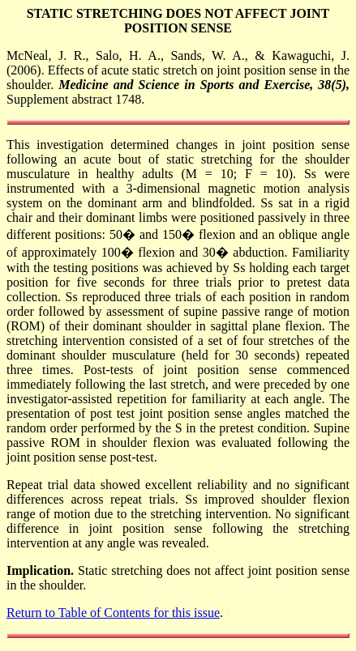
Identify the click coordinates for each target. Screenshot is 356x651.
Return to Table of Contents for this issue (113, 612)
